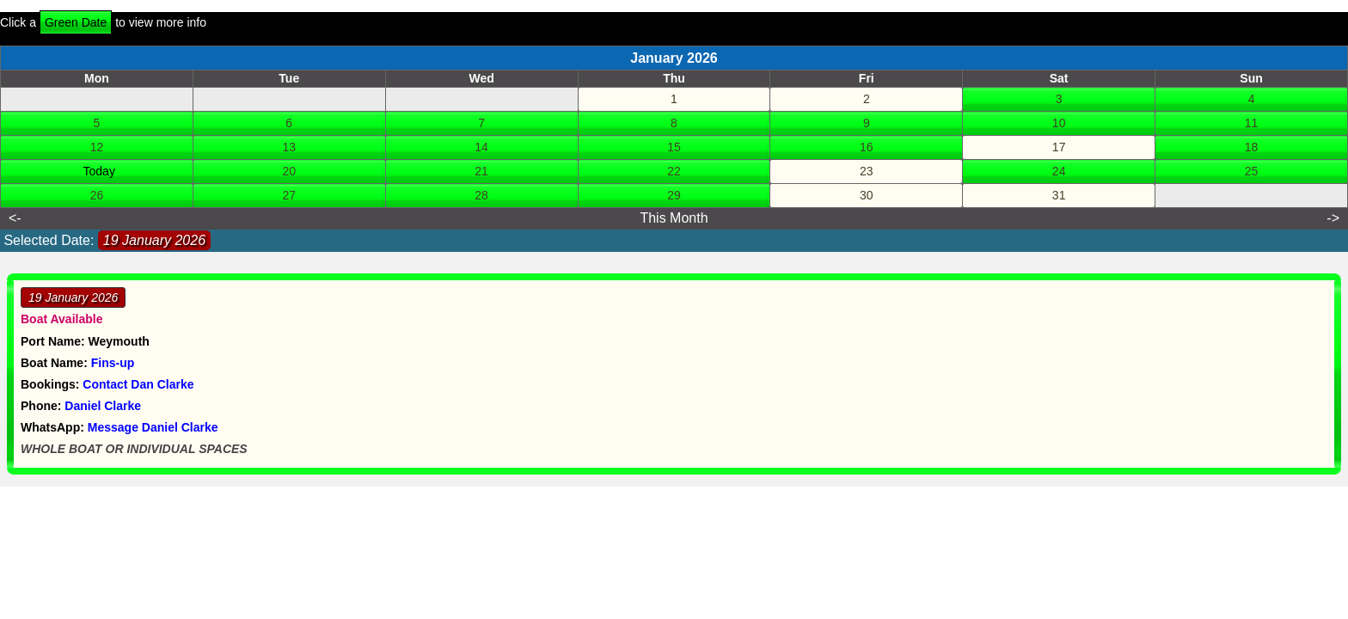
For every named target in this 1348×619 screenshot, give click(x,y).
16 (866, 147)
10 (1059, 123)
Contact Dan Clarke (138, 384)
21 (481, 171)
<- (15, 218)
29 (674, 195)
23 (866, 171)
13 (289, 147)
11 (1252, 123)
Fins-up (113, 363)
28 (481, 195)
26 (97, 195)
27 (289, 195)
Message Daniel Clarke (153, 427)
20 (289, 171)
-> (1333, 218)
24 (1059, 171)
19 (85, 171)
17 (1059, 147)
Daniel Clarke (102, 406)
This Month (674, 218)
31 (1059, 195)
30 (866, 195)
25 (1252, 171)
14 (481, 147)
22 (674, 171)
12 (97, 147)
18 (1252, 147)
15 (674, 147)
